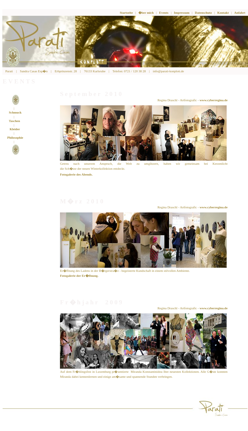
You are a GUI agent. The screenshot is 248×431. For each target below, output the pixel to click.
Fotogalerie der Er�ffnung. (79, 275)
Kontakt (223, 12)
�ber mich (146, 12)
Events (163, 12)
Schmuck (15, 112)
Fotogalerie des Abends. (76, 174)
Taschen (14, 121)
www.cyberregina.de (213, 100)
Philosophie (15, 137)
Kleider (15, 129)
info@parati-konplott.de (168, 71)
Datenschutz (203, 12)
